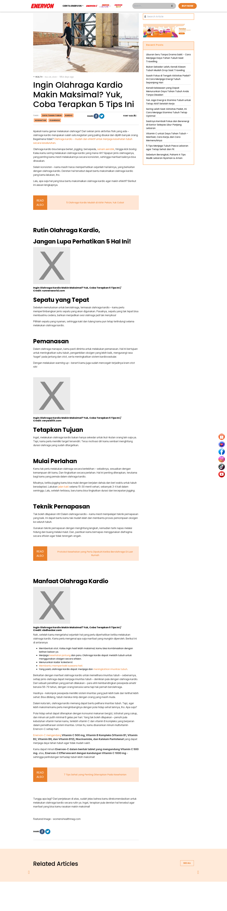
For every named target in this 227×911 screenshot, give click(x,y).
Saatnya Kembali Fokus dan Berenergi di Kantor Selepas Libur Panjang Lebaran (167, 125)
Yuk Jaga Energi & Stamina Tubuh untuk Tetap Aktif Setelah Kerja (168, 101)
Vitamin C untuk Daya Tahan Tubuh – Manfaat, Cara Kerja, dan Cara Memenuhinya (167, 137)
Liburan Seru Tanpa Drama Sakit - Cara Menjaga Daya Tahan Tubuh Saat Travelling (168, 58)
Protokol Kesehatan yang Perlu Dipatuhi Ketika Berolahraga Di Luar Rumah (95, 553)
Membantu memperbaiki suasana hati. (61, 665)
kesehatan (40, 120)
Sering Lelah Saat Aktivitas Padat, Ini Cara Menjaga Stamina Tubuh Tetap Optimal (166, 112)
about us (80, 889)
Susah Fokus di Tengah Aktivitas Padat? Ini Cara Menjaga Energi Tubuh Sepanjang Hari (168, 79)
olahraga (55, 120)
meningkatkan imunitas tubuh (110, 669)
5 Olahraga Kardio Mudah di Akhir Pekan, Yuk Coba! (95, 202)
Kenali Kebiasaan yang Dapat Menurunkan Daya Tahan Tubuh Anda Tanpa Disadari (167, 91)
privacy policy (95, 889)
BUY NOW (187, 6)
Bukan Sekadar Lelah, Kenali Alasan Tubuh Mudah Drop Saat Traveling (166, 68)
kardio (68, 115)
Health (38, 76)
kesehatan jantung (60, 655)
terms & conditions (116, 889)
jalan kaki (63, 486)
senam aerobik (105, 149)
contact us (136, 889)
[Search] (169, 16)
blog (149, 889)
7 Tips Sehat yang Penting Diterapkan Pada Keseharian (95, 774)
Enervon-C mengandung (47, 735)
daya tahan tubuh (52, 115)
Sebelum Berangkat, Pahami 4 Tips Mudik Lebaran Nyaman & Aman (166, 156)
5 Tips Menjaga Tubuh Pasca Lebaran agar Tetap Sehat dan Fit (167, 147)
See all (187, 863)
